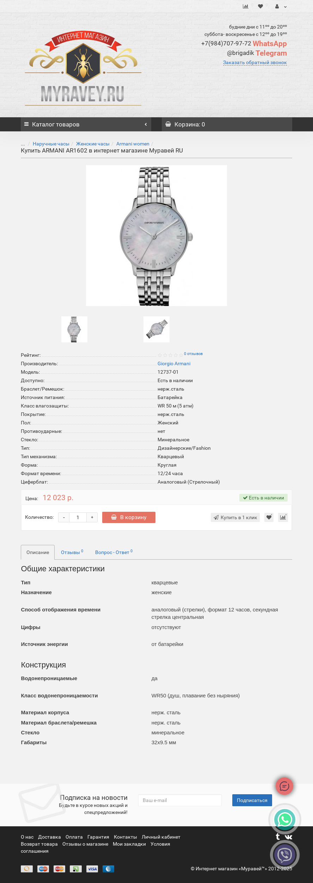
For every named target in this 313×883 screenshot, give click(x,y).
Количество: (39, 517)
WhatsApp (244, 43)
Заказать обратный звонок (255, 62)
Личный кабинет (161, 837)
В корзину (129, 517)
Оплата (75, 837)
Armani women (127, 144)
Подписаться (252, 800)
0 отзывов (193, 354)
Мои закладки (129, 844)
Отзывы (72, 552)
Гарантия (98, 837)
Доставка (50, 837)
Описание (37, 552)
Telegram (257, 53)
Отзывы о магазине (85, 844)
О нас (28, 837)
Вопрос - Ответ (114, 552)
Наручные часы (45, 144)
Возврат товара (40, 844)
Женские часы (87, 144)
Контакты (126, 837)
